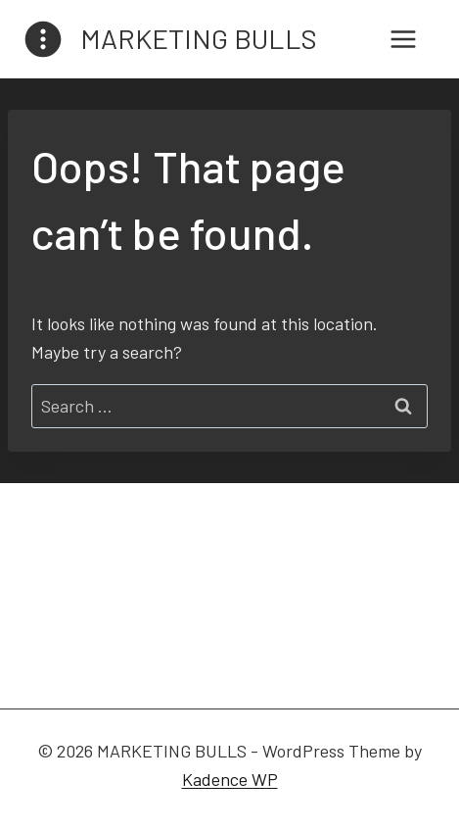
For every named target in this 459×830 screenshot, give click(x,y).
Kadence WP (230, 779)
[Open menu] (403, 39)
